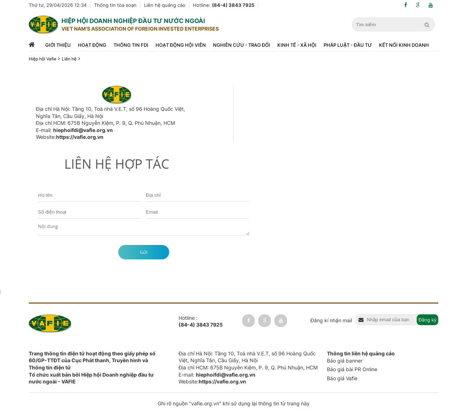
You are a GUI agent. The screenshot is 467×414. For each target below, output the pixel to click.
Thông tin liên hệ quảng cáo (361, 353)
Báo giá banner (344, 361)
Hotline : (201, 321)
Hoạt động (92, 45)
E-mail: (74, 130)
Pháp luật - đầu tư (348, 45)
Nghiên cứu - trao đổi (241, 45)
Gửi (143, 252)
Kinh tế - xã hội (296, 45)
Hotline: (223, 5)
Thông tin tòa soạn (115, 5)
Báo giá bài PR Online (352, 369)
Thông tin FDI (131, 45)
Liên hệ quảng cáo (164, 5)
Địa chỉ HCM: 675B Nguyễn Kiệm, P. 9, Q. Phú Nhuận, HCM (105, 123)
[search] (428, 24)
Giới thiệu (58, 45)
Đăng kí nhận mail (331, 320)
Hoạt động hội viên (181, 45)
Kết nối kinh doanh (404, 45)
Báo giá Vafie (342, 378)
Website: (69, 137)
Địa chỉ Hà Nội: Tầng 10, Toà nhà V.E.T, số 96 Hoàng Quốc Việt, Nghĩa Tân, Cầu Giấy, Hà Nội (110, 112)
